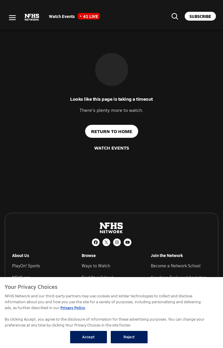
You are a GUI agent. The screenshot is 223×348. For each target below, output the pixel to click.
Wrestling (192, 331)
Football (144, 331)
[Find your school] (174, 16)
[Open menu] (12, 17)
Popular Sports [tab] (26, 330)
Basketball (100, 331)
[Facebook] (96, 242)
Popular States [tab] (26, 339)
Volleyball (99, 343)
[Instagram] (117, 242)
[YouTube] (127, 242)
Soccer (142, 343)
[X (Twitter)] (106, 242)
